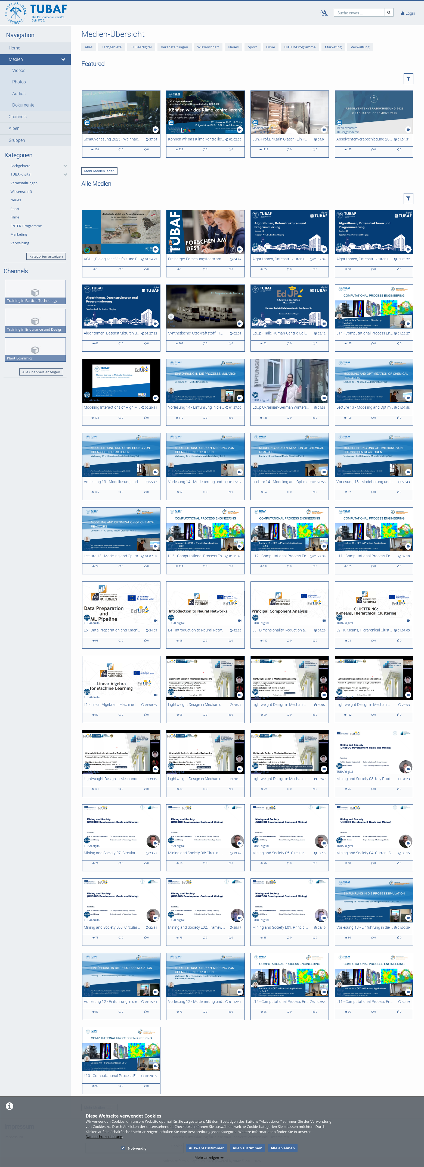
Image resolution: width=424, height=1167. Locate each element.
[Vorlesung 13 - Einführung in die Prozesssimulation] (374, 912)
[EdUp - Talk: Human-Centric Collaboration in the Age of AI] (290, 318)
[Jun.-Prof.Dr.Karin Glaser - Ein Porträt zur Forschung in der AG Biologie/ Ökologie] (290, 124)
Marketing (19, 234)
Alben (14, 128)
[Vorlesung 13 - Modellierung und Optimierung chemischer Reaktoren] (121, 466)
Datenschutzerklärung (104, 1136)
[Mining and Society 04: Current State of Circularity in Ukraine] (374, 837)
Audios (19, 93)
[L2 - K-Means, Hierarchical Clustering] (374, 615)
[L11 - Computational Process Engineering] (374, 540)
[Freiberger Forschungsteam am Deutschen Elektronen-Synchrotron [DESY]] (205, 243)
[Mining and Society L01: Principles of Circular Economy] (290, 912)
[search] (359, 12)
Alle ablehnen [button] (283, 1148)
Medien (16, 59)
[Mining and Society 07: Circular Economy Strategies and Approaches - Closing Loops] (121, 837)
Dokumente (23, 105)
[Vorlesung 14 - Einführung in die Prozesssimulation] (205, 392)
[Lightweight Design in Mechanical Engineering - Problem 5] (290, 689)
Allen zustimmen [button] (247, 1148)
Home (14, 48)
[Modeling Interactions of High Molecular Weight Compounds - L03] (121, 392)
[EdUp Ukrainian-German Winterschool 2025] (290, 392)
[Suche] (389, 12)
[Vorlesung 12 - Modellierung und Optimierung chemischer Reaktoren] (205, 986)
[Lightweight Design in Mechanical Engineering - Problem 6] (205, 689)
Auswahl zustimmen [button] (207, 1148)
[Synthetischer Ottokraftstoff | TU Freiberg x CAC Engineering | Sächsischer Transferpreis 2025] (205, 318)
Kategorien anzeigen (46, 256)
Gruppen (17, 140)
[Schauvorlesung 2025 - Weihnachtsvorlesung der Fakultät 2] (121, 124)
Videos (18, 70)
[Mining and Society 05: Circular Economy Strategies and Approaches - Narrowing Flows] (290, 837)
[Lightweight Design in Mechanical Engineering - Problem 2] (205, 763)
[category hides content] (63, 165)
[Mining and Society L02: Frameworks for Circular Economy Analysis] (205, 912)
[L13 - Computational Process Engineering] (205, 540)
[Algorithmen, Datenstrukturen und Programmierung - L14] (290, 243)
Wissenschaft (21, 191)
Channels (18, 117)
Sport (15, 208)
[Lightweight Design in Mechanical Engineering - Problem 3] (121, 763)
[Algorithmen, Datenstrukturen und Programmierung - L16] (121, 318)
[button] (35, 48)
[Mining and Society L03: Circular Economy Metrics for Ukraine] (121, 912)
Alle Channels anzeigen (41, 372)
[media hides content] (64, 59)
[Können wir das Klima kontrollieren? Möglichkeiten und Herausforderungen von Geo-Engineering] (205, 124)
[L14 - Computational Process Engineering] (374, 318)
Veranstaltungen (24, 182)
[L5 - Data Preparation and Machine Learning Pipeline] (121, 615)
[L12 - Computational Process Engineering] (290, 540)
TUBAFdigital (21, 174)
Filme (15, 217)
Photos (19, 82)
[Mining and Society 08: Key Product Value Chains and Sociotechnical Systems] (374, 763)
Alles (88, 47)
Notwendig (133, 1148)
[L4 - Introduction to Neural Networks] (205, 615)
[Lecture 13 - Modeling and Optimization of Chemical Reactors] (374, 392)
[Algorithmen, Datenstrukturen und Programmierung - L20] (374, 243)
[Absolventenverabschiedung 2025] (374, 124)
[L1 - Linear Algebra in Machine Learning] (121, 689)
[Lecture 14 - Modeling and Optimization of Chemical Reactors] (290, 466)
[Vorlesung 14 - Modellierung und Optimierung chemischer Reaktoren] (205, 466)
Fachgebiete (20, 165)
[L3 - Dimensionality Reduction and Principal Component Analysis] (290, 615)
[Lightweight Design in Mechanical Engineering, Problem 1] (290, 763)
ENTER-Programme (26, 225)
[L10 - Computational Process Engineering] (121, 1060)
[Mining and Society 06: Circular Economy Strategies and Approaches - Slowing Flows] (205, 837)
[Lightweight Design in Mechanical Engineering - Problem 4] (374, 689)
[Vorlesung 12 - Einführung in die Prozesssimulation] (121, 986)
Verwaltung (20, 242)
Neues (16, 200)
